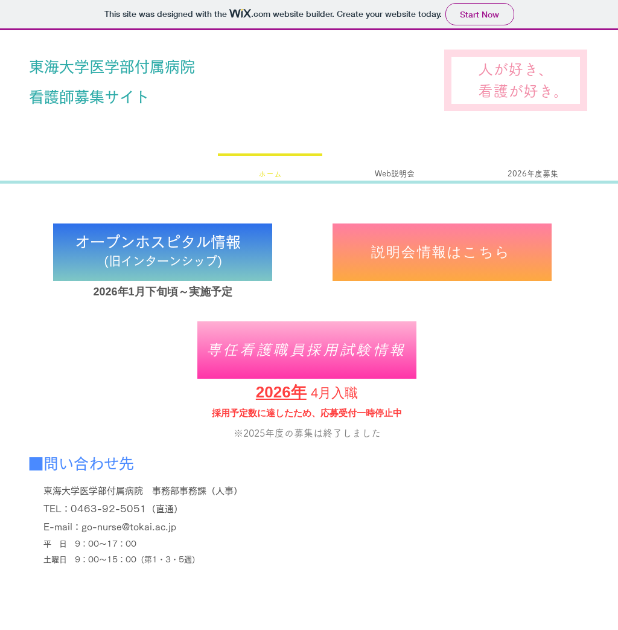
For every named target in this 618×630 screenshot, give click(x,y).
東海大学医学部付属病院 (112, 66)
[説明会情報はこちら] (442, 252)
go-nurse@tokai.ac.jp (128, 527)
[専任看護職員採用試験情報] (306, 350)
